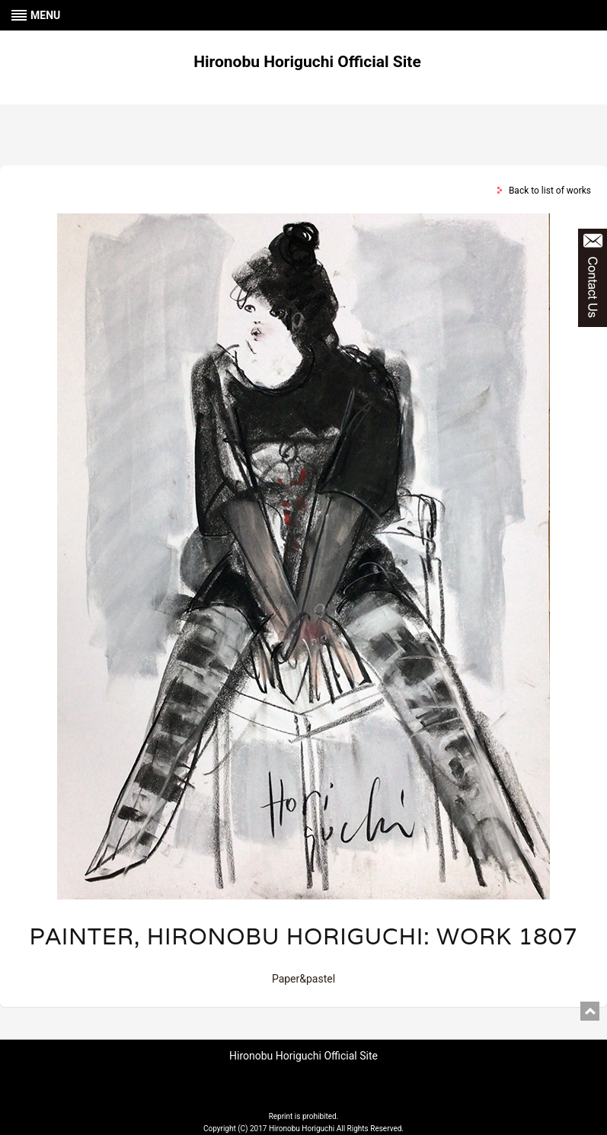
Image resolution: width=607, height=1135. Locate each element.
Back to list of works (550, 190)
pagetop (589, 1011)
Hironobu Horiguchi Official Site (307, 62)
